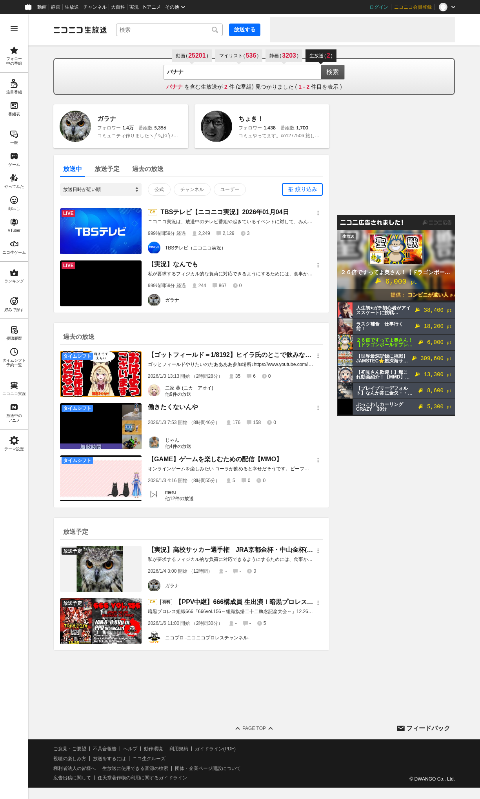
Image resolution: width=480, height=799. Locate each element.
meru (170, 492)
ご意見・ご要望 (69, 749)
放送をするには (109, 758)
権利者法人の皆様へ (74, 768)
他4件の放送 (178, 446)
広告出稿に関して (72, 778)
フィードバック (428, 728)
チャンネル (95, 7)
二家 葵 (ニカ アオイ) (189, 388)
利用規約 (178, 748)
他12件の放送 (179, 498)
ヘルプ (130, 748)
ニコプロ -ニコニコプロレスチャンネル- (207, 638)
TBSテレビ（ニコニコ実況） (195, 248)
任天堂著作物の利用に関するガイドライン (142, 777)
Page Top (254, 728)
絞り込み (306, 189)
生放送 (72, 7)
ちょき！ (251, 118)
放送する (245, 29)
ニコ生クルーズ (149, 758)
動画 (42, 7)
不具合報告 (104, 748)
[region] (14, 406)
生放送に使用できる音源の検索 (135, 768)
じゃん (172, 440)
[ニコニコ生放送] (80, 29)
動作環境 (153, 748)
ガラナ (106, 118)
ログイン (378, 7)
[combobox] (169, 30)
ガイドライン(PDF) (215, 748)
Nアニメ (152, 7)
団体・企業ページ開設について (208, 768)
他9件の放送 (178, 394)
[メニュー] (318, 213)
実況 (134, 7)
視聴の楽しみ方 (69, 758)
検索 (332, 72)
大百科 (118, 7)
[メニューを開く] (14, 28)
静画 (55, 7)
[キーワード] (169, 30)
